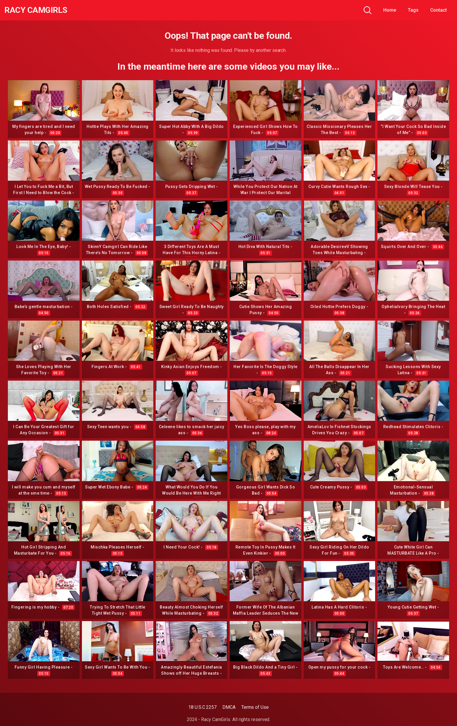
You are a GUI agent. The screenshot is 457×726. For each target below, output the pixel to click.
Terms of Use (255, 707)
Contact (438, 10)
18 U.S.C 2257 (202, 707)
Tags (413, 10)
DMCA (228, 707)
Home (389, 10)
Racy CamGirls (35, 10)
